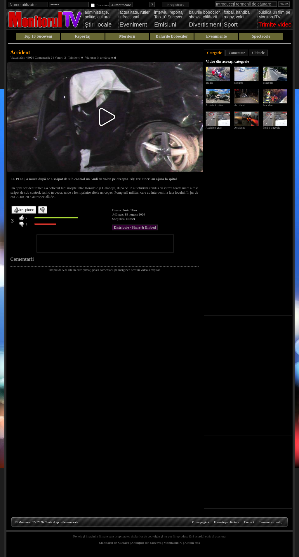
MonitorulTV (173, 542)
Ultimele (258, 53)
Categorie (214, 53)
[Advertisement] (105, 243)
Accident (239, 105)
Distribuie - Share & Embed (135, 227)
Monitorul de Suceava (114, 542)
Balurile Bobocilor (172, 36)
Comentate (237, 53)
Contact (249, 522)
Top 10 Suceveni (38, 36)
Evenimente (216, 36)
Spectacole (261, 36)
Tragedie (268, 82)
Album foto (192, 542)
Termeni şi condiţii (271, 522)
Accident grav (214, 127)
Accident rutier (214, 105)
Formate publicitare (226, 522)
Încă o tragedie (271, 127)
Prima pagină (200, 522)
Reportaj (83, 36)
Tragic (209, 82)
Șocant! (238, 82)
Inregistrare (176, 4)
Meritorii (127, 36)
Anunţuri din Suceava (146, 542)
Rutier (130, 218)
